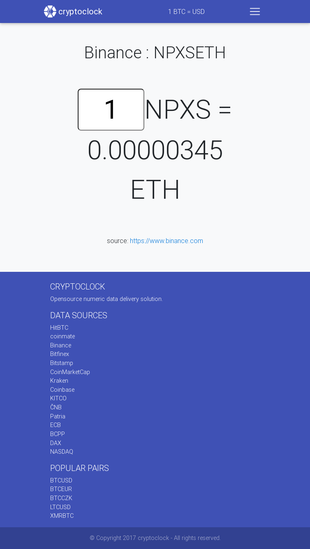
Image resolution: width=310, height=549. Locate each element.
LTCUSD (60, 507)
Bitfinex (59, 354)
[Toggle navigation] (255, 11)
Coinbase (62, 389)
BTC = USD (186, 11)
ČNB (56, 407)
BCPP (57, 434)
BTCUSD (61, 480)
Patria (57, 416)
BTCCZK (61, 498)
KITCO (58, 398)
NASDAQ (61, 451)
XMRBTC (62, 515)
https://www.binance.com (166, 241)
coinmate (62, 336)
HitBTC (59, 327)
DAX (55, 443)
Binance (60, 345)
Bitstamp (61, 363)
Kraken (59, 380)
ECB (55, 425)
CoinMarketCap (70, 372)
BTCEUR (61, 489)
